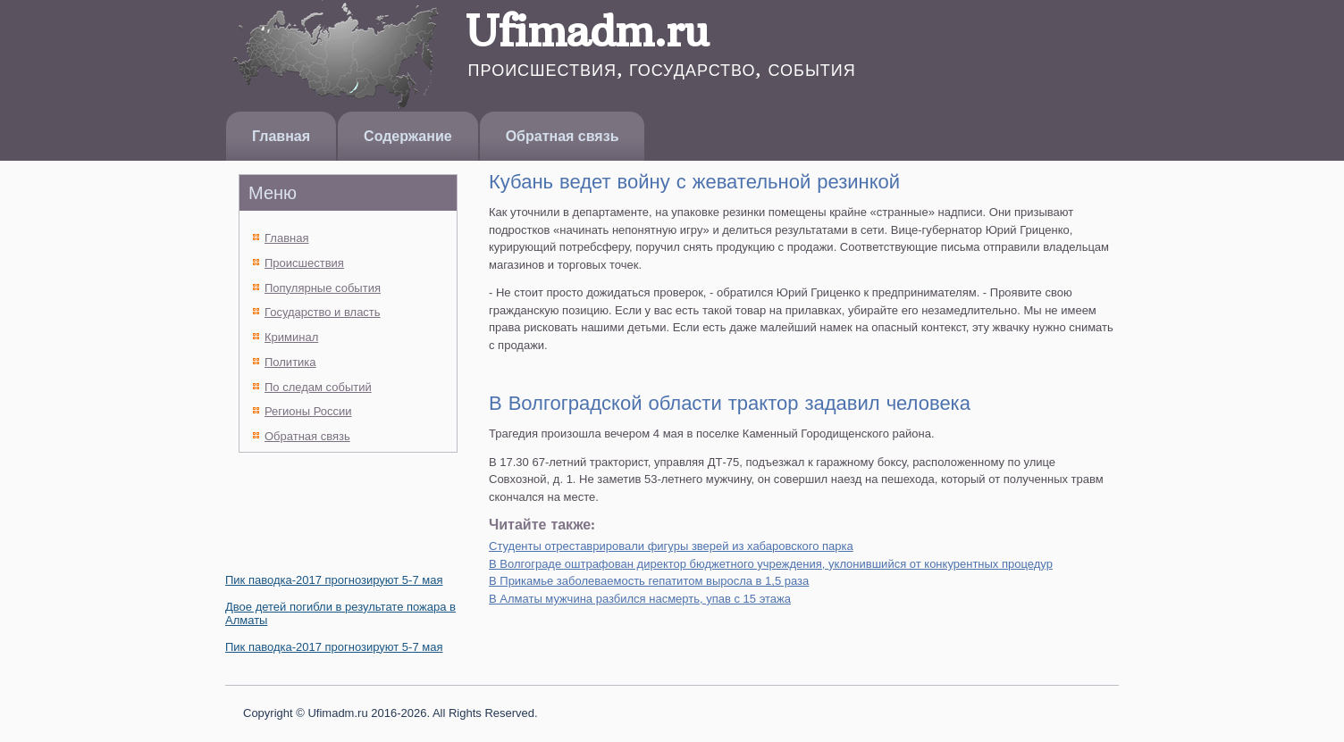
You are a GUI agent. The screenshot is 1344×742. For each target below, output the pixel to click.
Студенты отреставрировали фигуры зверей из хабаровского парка (671, 546)
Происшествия (304, 263)
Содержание (408, 136)
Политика (290, 362)
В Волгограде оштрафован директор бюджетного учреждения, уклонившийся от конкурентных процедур (771, 564)
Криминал (291, 337)
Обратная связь (562, 136)
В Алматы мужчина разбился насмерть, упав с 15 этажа (640, 598)
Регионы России (308, 411)
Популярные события (323, 288)
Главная (281, 136)
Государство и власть (323, 312)
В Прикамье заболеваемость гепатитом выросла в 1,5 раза (649, 581)
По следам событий (318, 387)
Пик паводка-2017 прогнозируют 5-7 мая (333, 580)
